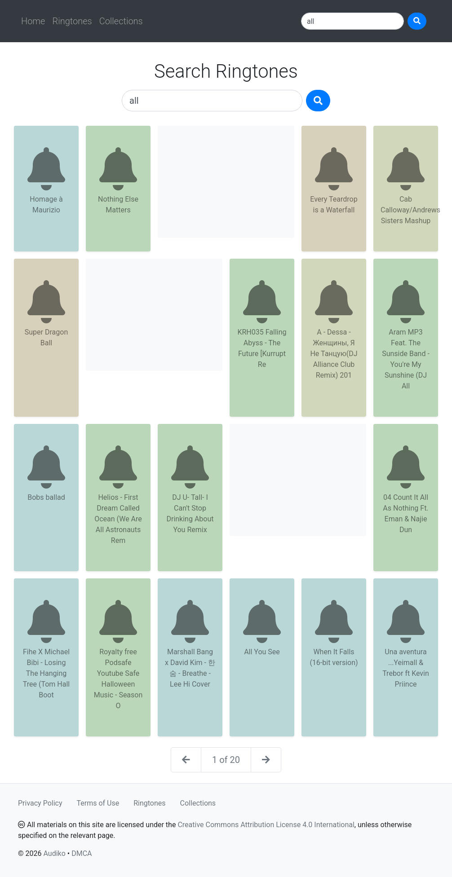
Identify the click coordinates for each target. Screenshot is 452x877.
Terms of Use (98, 803)
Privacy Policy (40, 803)
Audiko (54, 853)
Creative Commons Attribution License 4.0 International (265, 824)
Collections (121, 21)
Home (33, 21)
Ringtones (72, 21)
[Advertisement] (226, 182)
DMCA (81, 853)
